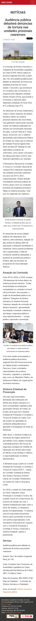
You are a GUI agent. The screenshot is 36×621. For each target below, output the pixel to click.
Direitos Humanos (24, 589)
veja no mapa (6, 604)
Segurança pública (10, 592)
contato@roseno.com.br (13, 612)
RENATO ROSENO (6, 2)
